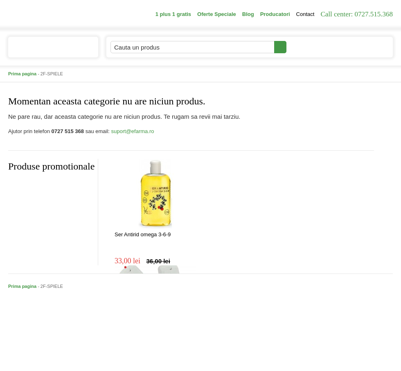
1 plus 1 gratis (173, 14)
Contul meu (314, 47)
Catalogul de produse (47, 50)
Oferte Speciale (216, 14)
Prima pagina (22, 73)
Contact (305, 14)
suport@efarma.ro (132, 131)
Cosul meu (365, 47)
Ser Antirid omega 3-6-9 (143, 234)
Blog (248, 14)
